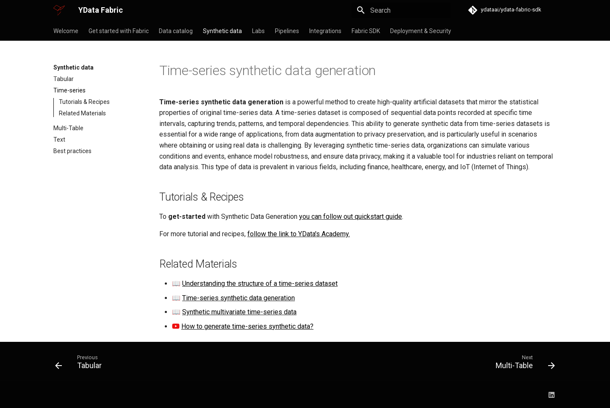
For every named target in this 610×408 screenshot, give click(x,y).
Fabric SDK (366, 31)
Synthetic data (222, 31)
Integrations (325, 31)
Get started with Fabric (119, 31)
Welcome (65, 31)
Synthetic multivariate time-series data (239, 312)
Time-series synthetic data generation (238, 298)
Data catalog (176, 31)
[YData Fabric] (59, 10)
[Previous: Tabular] (81, 364)
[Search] (401, 10)
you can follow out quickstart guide (350, 216)
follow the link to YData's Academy (298, 234)
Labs (258, 31)
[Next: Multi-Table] (522, 364)
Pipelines (287, 31)
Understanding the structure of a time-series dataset (260, 283)
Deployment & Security (420, 31)
